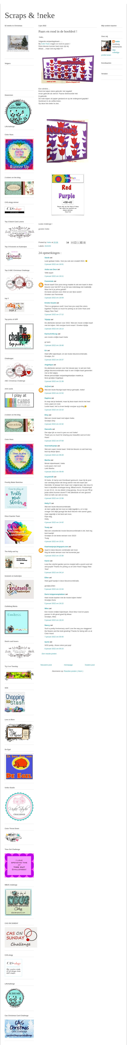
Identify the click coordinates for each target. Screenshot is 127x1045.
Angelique (49, 365)
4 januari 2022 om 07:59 (54, 441)
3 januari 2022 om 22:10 (54, 410)
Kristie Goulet (51, 303)
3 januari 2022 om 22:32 (54, 424)
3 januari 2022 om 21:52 (54, 393)
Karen (47, 561)
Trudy (47, 527)
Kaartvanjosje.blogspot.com (57, 547)
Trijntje (48, 319)
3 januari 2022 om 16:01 (54, 264)
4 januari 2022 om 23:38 (54, 556)
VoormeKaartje (51, 446)
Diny (47, 415)
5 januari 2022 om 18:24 (54, 620)
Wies (47, 608)
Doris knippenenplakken (55, 594)
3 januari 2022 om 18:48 (54, 345)
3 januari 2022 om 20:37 (54, 360)
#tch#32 (48, 246)
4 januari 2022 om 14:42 (54, 522)
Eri (46, 350)
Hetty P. (48, 503)
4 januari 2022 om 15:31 (54, 541)
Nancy (47, 625)
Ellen (47, 578)
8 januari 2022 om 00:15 (54, 649)
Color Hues (45, 44)
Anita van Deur (51, 269)
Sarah (47, 258)
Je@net (48, 386)
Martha (48, 460)
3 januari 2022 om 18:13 (54, 329)
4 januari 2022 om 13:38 (54, 498)
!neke (117, 41)
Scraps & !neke (30, 15)
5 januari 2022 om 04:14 (54, 572)
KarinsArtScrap (51, 334)
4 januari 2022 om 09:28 (54, 455)
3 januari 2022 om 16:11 (54, 276)
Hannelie (48, 429)
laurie (47, 642)
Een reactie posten (49, 654)
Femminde (49, 281)
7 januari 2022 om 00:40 (54, 637)
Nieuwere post (46, 665)
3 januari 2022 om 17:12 (54, 314)
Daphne (48, 398)
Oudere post (90, 665)
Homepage (68, 665)
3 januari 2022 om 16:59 (54, 298)
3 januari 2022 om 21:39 (54, 381)
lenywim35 (49, 477)
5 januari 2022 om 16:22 (54, 603)
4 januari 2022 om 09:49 (54, 472)
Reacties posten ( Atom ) (73, 671)
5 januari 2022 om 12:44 (54, 589)
